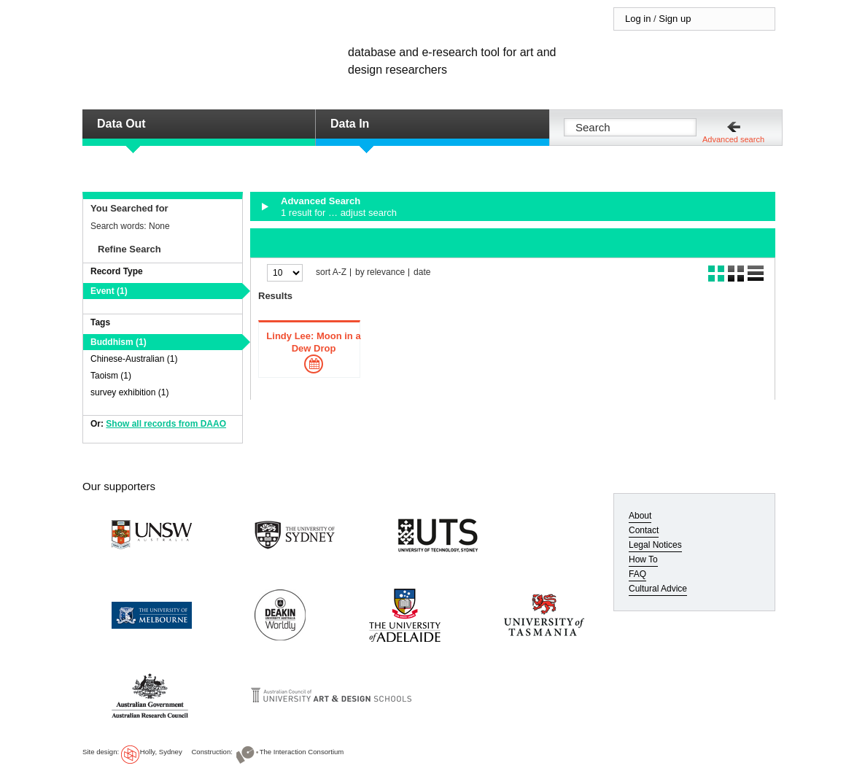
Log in (638, 18)
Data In (349, 123)
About (640, 516)
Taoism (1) (110, 376)
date (422, 272)
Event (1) (109, 291)
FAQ (637, 574)
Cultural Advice (658, 589)
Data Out (121, 123)
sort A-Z (331, 272)
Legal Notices (655, 545)
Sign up (675, 18)
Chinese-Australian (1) (133, 359)
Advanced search (733, 139)
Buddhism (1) (118, 342)
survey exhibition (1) (129, 392)
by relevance (380, 272)
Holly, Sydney (161, 752)
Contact (644, 530)
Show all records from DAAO (166, 424)
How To (643, 559)
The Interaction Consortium (302, 752)
